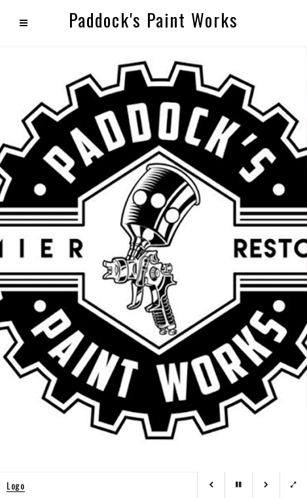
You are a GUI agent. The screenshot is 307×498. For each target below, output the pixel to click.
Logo (16, 485)
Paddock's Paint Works (153, 20)
